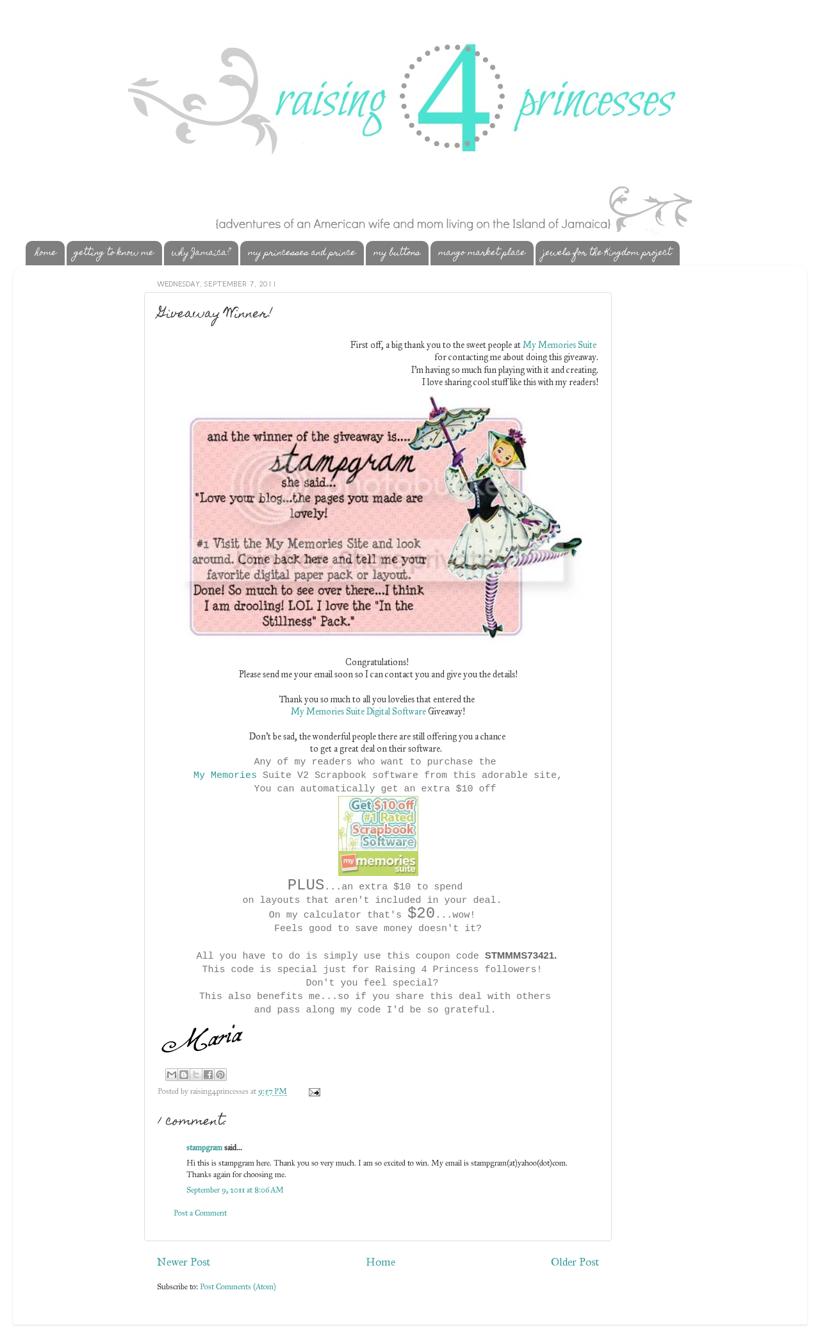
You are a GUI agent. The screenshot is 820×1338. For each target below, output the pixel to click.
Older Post (575, 1262)
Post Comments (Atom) (238, 1286)
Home (380, 1262)
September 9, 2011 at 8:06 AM (235, 1189)
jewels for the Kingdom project (607, 253)
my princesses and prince (302, 253)
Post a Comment (200, 1213)
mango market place (481, 253)
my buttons (396, 253)
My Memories (225, 775)
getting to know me (114, 253)
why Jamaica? (201, 253)
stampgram (204, 1147)
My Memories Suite (559, 345)
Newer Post (183, 1262)
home (45, 253)
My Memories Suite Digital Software (358, 711)
